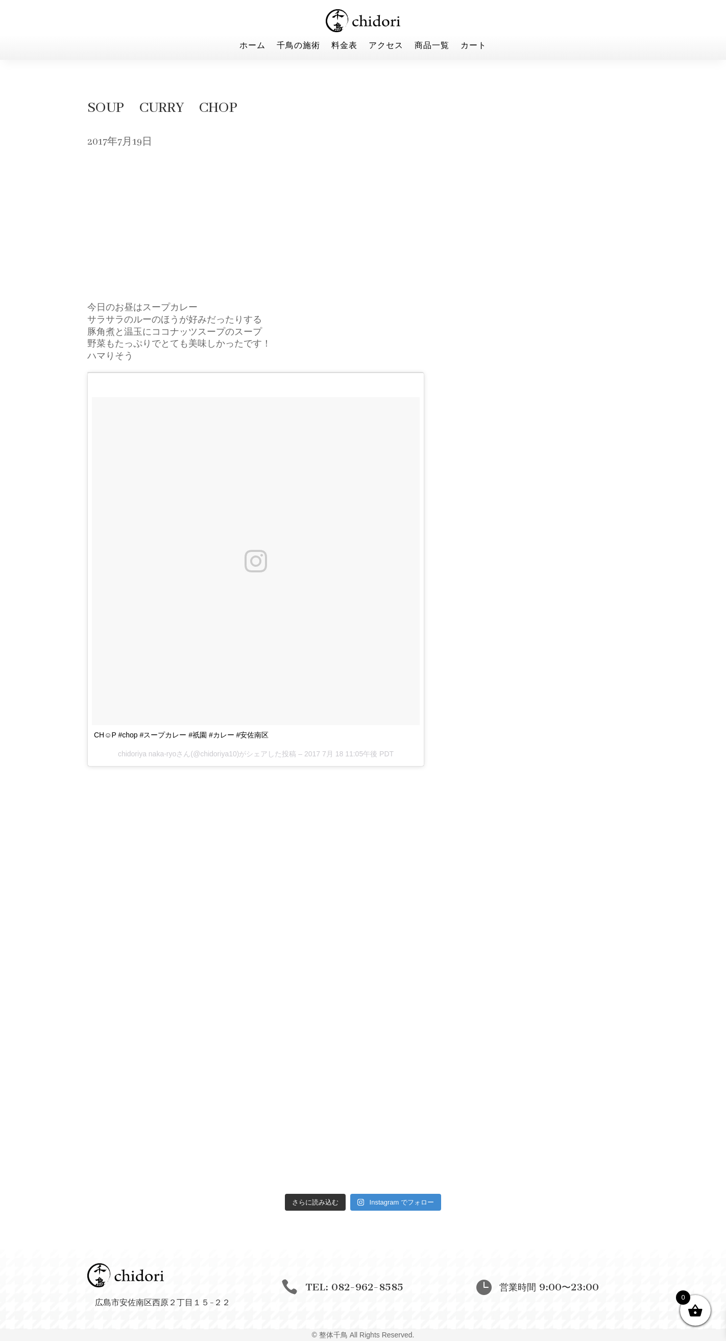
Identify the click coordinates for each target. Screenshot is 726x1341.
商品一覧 (432, 46)
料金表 (344, 46)
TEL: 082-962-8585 (354, 1287)
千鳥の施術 (298, 46)
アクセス (386, 46)
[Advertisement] (363, 227)
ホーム (252, 46)
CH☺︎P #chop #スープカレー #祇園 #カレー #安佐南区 (181, 735)
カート (474, 46)
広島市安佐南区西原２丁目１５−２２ (162, 1302)
